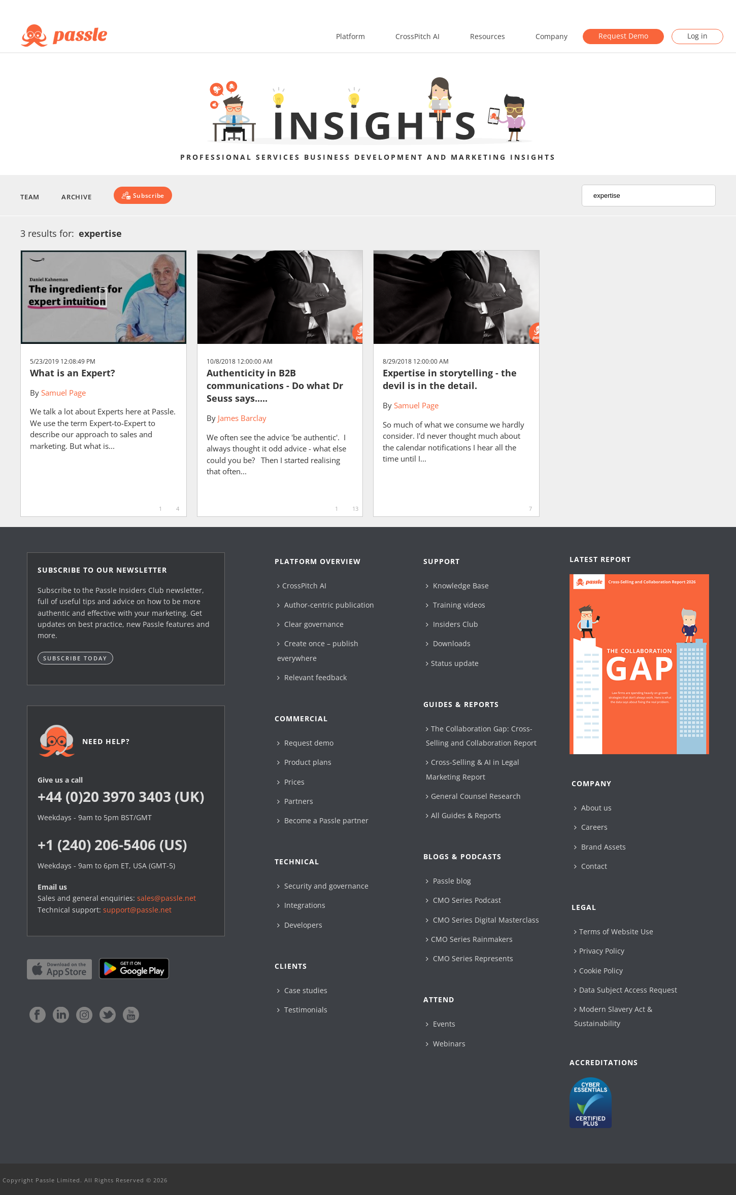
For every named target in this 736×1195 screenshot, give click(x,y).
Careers (591, 827)
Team (30, 196)
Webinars (445, 1043)
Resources (487, 36)
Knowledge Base (457, 585)
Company (551, 36)
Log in (697, 36)
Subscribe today (75, 658)
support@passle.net (137, 910)
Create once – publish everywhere (317, 650)
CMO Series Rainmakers (469, 939)
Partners (295, 801)
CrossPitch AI (417, 36)
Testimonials (302, 1009)
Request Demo (623, 36)
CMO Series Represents (469, 958)
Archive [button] (76, 196)
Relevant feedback (312, 677)
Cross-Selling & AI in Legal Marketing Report (472, 769)
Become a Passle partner (323, 820)
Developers (299, 925)
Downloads (448, 643)
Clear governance (310, 624)
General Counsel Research (473, 796)
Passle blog (448, 881)
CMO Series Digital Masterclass (482, 920)
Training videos (455, 605)
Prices (291, 782)
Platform (350, 36)
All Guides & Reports (463, 815)
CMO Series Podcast (463, 900)
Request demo (305, 743)
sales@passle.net (166, 898)
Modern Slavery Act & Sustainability (613, 1016)
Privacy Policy (599, 951)
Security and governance (323, 886)
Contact (590, 866)
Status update (452, 663)
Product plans (304, 762)
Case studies (302, 990)
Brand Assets (600, 847)
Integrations (301, 905)
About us (593, 808)
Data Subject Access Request (625, 990)
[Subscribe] (143, 195)
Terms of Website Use (613, 931)
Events (440, 1024)
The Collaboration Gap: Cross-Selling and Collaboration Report (481, 736)
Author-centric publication (325, 605)
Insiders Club (452, 624)
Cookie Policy (598, 970)
